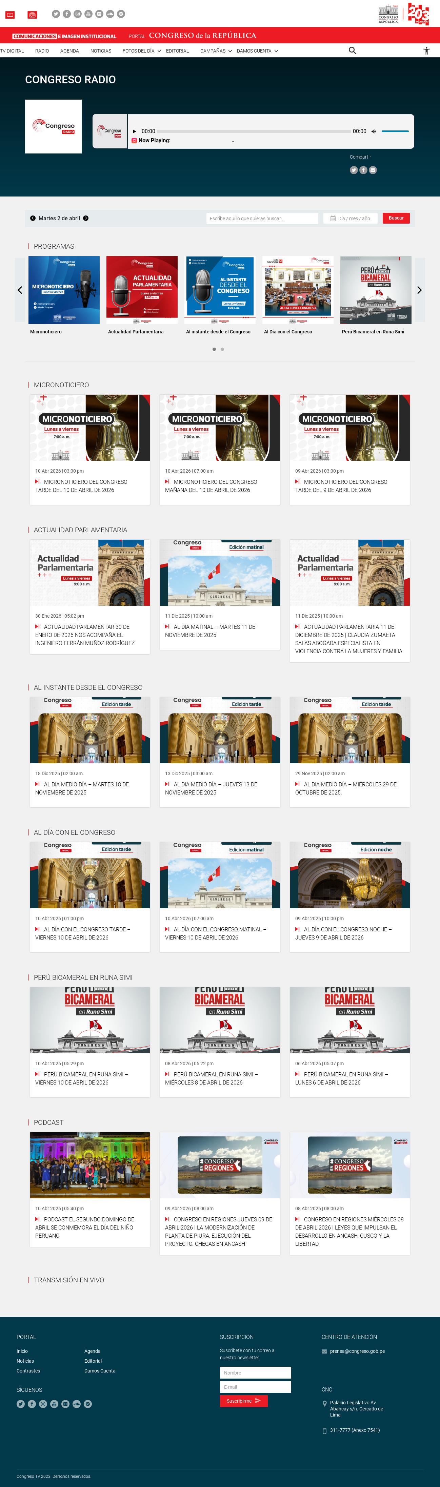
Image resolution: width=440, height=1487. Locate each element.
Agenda (69, 51)
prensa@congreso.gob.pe (357, 1351)
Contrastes (28, 1371)
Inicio (22, 1351)
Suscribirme (244, 1401)
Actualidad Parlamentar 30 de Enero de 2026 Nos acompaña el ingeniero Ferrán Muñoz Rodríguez (85, 635)
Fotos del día (139, 51)
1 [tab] (214, 349)
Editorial (177, 51)
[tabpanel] (64, 297)
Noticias (101, 51)
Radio (42, 51)
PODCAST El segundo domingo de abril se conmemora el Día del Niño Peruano (84, 1227)
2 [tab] (222, 349)
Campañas (212, 51)
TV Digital (12, 51)
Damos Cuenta (100, 1371)
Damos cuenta (254, 51)
